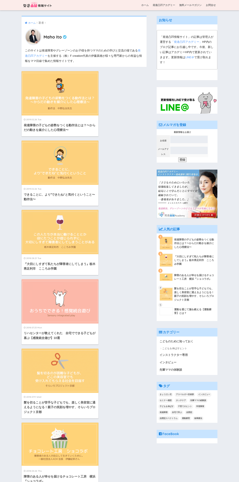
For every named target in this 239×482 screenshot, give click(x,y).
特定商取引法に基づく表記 (120, 472)
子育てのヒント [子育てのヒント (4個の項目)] (185, 407)
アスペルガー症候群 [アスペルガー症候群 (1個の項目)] (185, 395)
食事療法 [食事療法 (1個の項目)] (198, 418)
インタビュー (167, 362)
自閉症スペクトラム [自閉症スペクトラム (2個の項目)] (169, 418)
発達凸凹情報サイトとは (88, 472)
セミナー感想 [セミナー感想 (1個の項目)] (166, 401)
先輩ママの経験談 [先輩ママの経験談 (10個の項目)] (198, 401)
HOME (119, 465)
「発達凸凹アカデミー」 (186, 41)
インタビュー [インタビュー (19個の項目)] (204, 395)
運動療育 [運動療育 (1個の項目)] (186, 418)
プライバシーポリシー (180, 472)
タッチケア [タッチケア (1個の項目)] (181, 401)
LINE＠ (189, 57)
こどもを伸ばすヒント (174, 348)
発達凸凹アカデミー (164, 5)
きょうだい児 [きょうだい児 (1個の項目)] (166, 395)
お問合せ (211, 5)
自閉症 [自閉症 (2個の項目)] (189, 412)
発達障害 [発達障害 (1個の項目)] (164, 412)
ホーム (145, 5)
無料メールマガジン (190, 5)
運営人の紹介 (64, 472)
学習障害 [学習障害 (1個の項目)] (200, 407)
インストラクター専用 (173, 355)
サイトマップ (157, 472)
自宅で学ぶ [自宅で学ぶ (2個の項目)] (177, 412)
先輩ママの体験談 (170, 369)
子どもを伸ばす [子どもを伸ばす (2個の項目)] (167, 407)
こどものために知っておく (176, 341)
